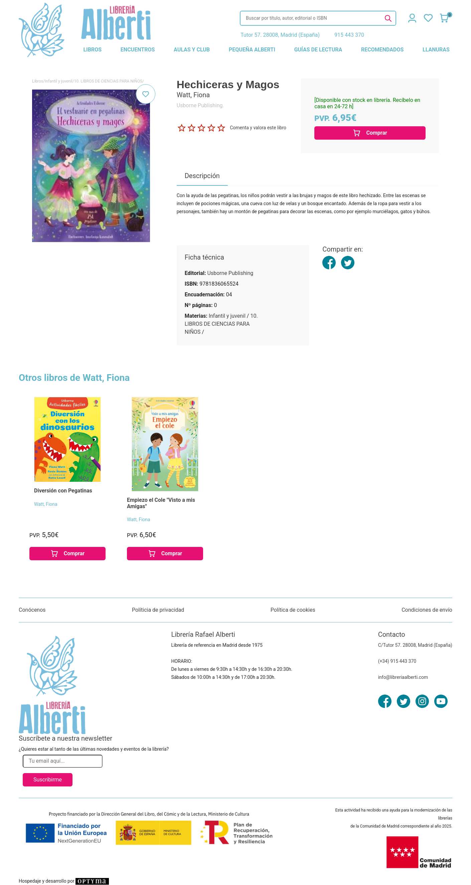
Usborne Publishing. (200, 105)
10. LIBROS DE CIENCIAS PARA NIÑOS (108, 81)
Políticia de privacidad (158, 610)
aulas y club (192, 49)
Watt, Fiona (45, 504)
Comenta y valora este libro (258, 127)
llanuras (436, 49)
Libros (37, 81)
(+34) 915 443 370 (397, 661)
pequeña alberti (252, 49)
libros (92, 49)
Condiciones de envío (427, 610)
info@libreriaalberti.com (403, 677)
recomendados (382, 49)
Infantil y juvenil (58, 81)
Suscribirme (47, 779)
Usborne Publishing (230, 273)
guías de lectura (318, 49)
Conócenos (32, 610)
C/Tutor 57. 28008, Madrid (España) (415, 645)
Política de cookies (293, 610)
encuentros (138, 49)
